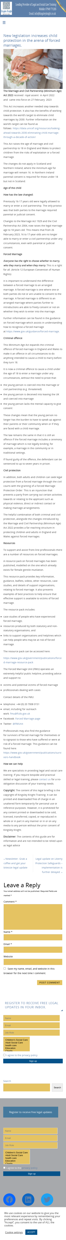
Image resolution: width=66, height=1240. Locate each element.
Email (8, 944)
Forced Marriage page (27, 718)
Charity (16, 1051)
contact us (45, 779)
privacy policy (29, 1055)
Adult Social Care (16, 1042)
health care (16, 1045)
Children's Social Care (16, 1040)
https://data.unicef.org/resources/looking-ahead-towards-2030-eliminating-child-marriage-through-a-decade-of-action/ (31, 133)
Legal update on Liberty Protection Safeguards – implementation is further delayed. (48, 865)
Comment (10, 901)
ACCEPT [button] (31, 1232)
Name (8, 931)
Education (16, 1048)
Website (8, 956)
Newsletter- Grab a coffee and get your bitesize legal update (15, 863)
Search (7, 1081)
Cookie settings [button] (14, 1232)
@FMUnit (18, 723)
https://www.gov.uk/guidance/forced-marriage (32, 331)
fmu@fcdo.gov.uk (20, 713)
